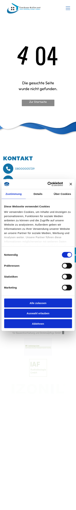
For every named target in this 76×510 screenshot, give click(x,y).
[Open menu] (68, 8)
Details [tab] (38, 193)
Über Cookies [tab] (62, 193)
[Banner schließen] (70, 184)
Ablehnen (38, 323)
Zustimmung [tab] (13, 193)
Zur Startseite (38, 102)
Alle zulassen (38, 302)
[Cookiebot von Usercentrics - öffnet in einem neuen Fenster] (48, 184)
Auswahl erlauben (38, 313)
